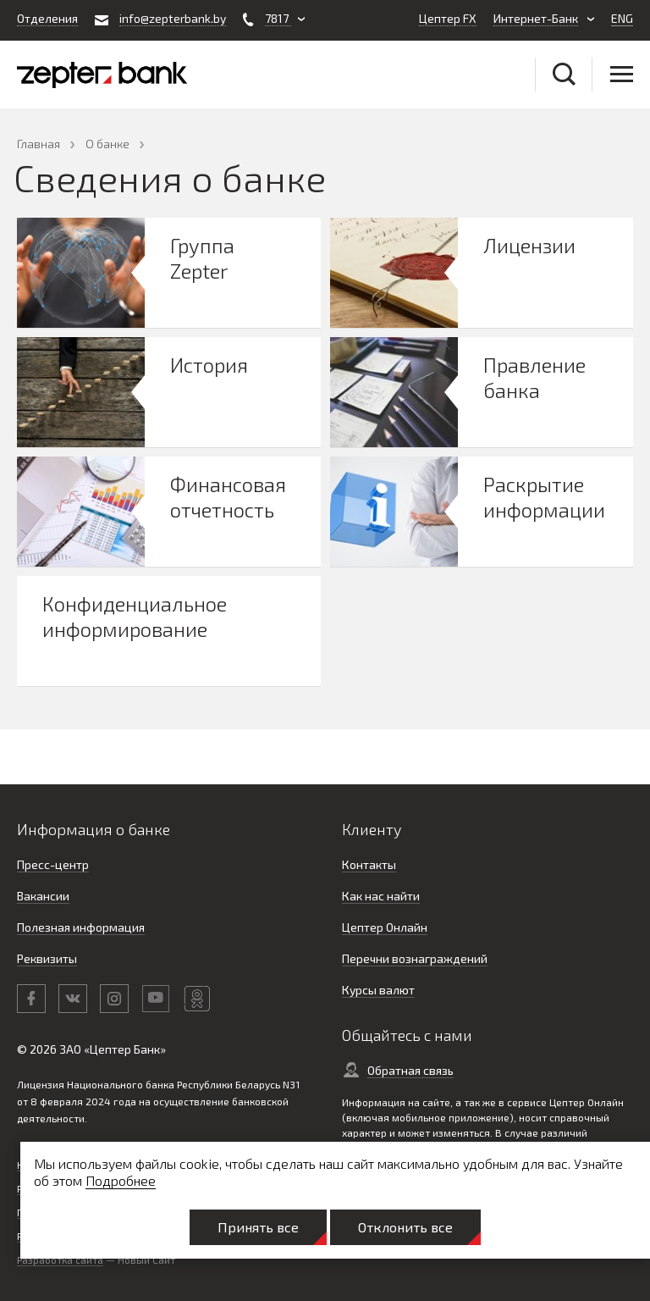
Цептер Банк (125, 1049)
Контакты (369, 864)
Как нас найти (381, 896)
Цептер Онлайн (384, 927)
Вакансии (43, 896)
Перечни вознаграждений (415, 958)
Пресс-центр (53, 864)
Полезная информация (81, 927)
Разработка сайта (60, 1259)
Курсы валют (378, 990)
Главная (38, 143)
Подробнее (120, 1180)
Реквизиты (47, 958)
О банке (107, 143)
